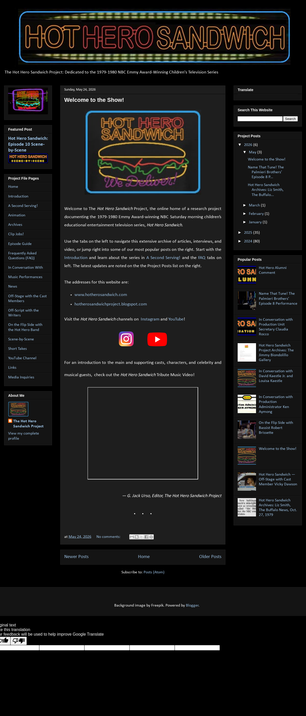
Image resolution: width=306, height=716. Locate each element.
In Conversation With (25, 268)
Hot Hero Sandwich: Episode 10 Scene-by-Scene (28, 144)
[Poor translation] (18, 641)
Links (12, 368)
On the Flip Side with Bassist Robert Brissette (276, 428)
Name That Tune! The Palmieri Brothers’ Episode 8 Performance (278, 298)
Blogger (192, 605)
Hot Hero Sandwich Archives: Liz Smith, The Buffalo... (266, 190)
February (257, 214)
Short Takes (17, 349)
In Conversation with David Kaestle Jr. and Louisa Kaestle (276, 376)
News (12, 287)
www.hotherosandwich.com (100, 294)
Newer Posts (76, 556)
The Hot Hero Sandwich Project (28, 423)
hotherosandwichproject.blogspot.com (110, 304)
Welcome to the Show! (94, 100)
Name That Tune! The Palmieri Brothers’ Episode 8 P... (266, 172)
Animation (16, 215)
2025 (248, 233)
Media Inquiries (21, 377)
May (253, 152)
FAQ (201, 257)
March (255, 205)
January (256, 222)
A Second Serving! (163, 257)
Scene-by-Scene (21, 339)
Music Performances (25, 277)
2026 (248, 145)
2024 (248, 241)
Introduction (75, 257)
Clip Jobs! (16, 234)
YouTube (176, 319)
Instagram (150, 319)
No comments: (108, 537)
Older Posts (210, 556)
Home (144, 556)
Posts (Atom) (154, 572)
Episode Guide (20, 244)
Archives (15, 225)
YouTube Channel (22, 358)
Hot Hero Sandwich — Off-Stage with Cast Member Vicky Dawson (278, 479)
